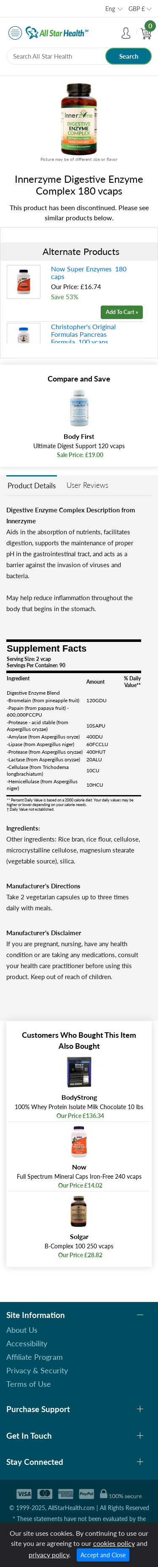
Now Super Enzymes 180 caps (88, 272)
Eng (110, 8)
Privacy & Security (37, 1370)
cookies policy (114, 1543)
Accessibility (26, 1343)
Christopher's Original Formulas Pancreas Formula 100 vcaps (83, 334)
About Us (21, 1329)
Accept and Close (103, 1555)
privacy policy (49, 1555)
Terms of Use (28, 1383)
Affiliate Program (34, 1356)
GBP (137, 8)
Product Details (32, 485)
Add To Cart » (122, 312)
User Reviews (87, 485)
